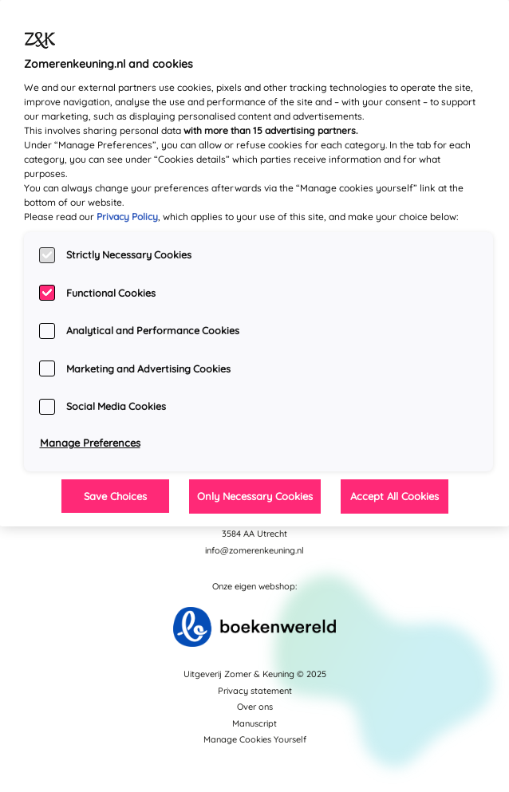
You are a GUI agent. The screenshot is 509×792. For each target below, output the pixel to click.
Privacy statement (255, 690)
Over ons (255, 706)
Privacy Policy (127, 217)
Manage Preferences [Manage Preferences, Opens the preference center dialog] (90, 442)
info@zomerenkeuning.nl (254, 550)
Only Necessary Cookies (255, 496)
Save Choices (115, 496)
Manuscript (254, 723)
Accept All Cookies (394, 496)
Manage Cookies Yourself (254, 739)
